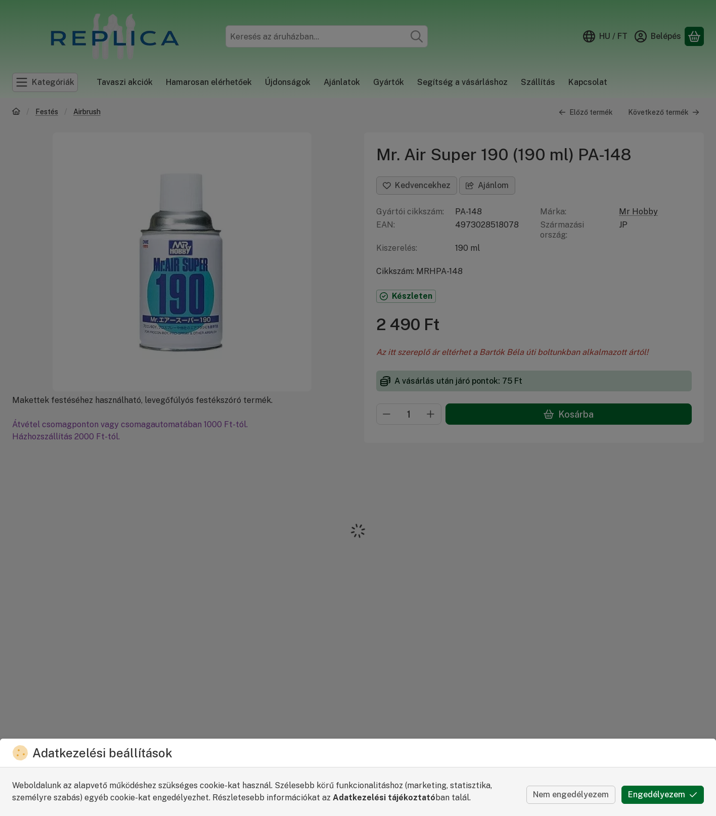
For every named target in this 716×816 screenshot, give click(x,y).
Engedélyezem (662, 794)
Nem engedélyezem (571, 794)
